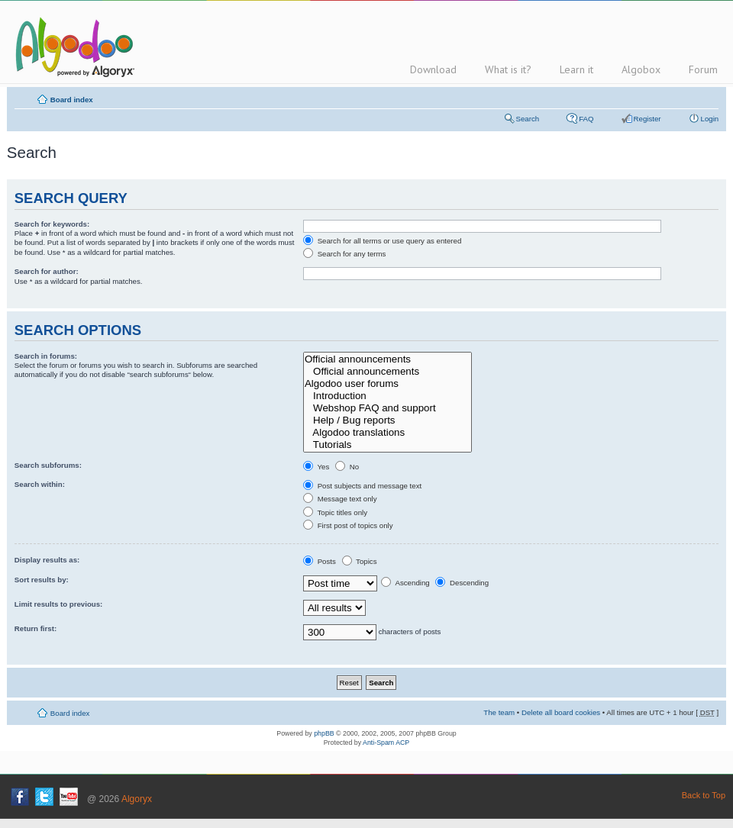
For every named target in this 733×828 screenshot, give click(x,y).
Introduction (387, 396)
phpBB (324, 733)
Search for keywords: (52, 224)
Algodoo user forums (387, 384)
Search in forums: (46, 356)
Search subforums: (48, 465)
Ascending (405, 582)
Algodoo (72, 46)
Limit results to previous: (59, 604)
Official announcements (387, 359)
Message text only (340, 499)
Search (528, 118)
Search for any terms (344, 254)
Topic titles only (335, 512)
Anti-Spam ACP (386, 742)
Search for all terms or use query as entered (382, 241)
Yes (316, 466)
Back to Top (703, 795)
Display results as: (47, 560)
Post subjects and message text (362, 486)
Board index (71, 99)
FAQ (586, 118)
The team (499, 712)
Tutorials (387, 445)
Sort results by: (42, 579)
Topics (359, 561)
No (347, 466)
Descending (462, 582)
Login (710, 118)
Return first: (36, 628)
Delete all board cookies (560, 712)
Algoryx (136, 799)
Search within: (40, 484)
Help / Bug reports (387, 420)
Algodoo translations (387, 433)
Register (647, 118)
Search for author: (47, 271)
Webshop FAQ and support (387, 408)
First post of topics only (348, 525)
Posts (319, 561)
